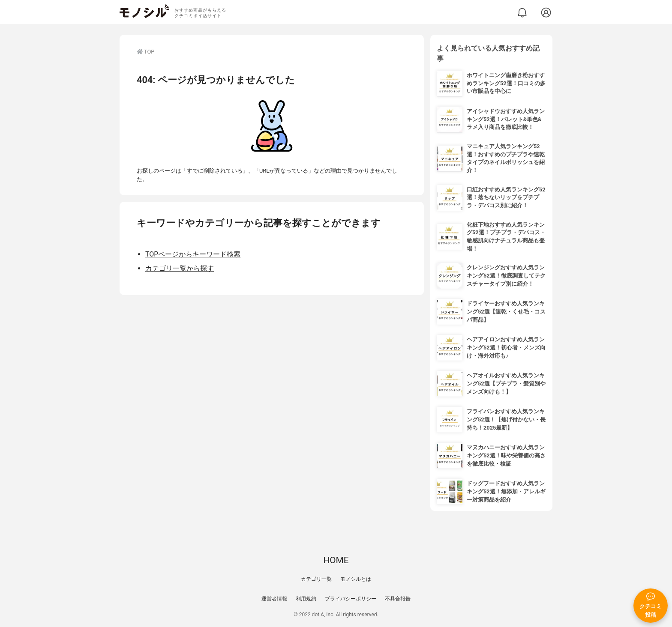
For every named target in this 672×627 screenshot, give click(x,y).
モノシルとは (355, 579)
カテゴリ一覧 (316, 579)
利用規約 (306, 599)
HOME (335, 560)
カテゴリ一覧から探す (179, 268)
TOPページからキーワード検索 (192, 254)
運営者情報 (274, 599)
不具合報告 (398, 599)
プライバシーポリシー (350, 599)
